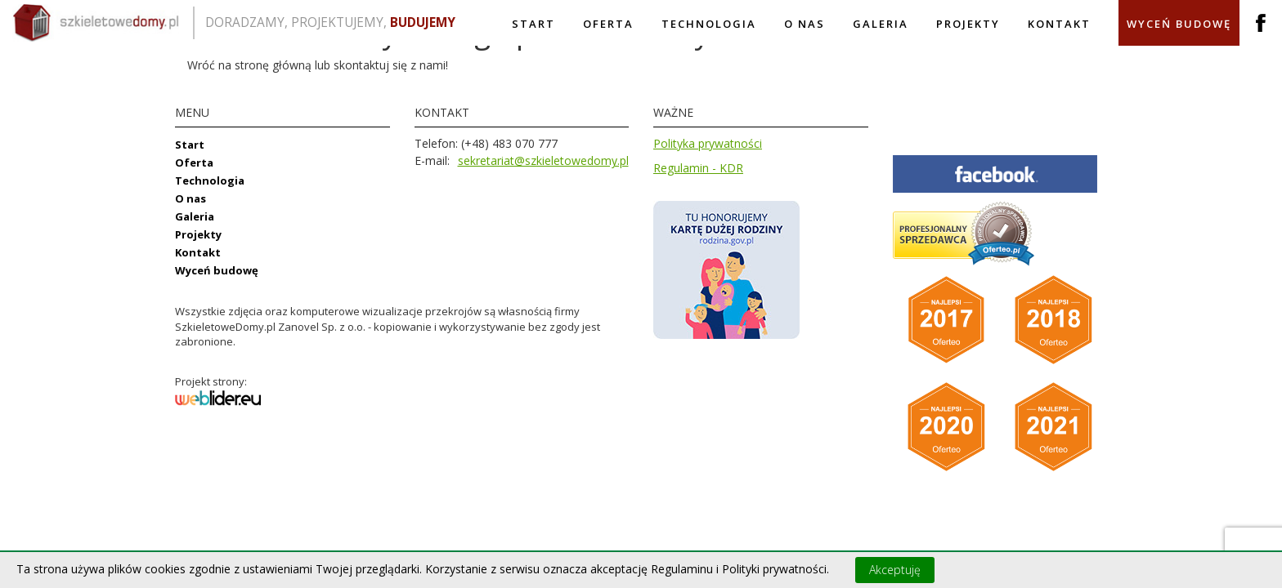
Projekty (968, 23)
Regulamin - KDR (698, 168)
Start (533, 23)
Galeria (880, 23)
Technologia (708, 23)
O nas (804, 23)
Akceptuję (895, 569)
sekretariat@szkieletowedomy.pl (543, 160)
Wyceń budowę (1179, 23)
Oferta (608, 23)
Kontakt (1059, 23)
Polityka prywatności (707, 143)
